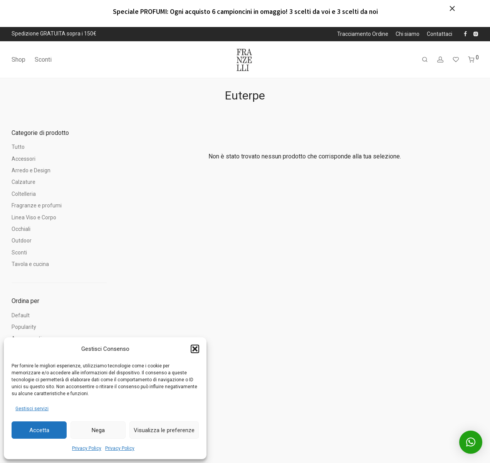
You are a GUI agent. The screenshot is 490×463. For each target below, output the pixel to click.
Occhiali (21, 229)
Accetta (39, 430)
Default (21, 315)
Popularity (24, 327)
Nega (98, 430)
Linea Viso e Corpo (34, 217)
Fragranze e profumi (37, 205)
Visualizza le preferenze (164, 430)
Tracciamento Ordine (362, 34)
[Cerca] (425, 59)
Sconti (43, 59)
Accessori (23, 159)
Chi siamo (408, 34)
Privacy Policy (86, 448)
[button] (195, 349)
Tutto (18, 147)
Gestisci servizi (32, 408)
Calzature (23, 182)
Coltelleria (24, 194)
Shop (18, 59)
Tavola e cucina (30, 264)
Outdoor (22, 240)
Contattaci (439, 34)
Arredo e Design (31, 170)
